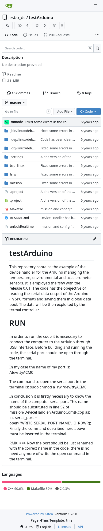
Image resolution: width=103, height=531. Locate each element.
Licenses (64, 526)
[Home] (8, 6)
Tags (84, 93)
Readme (11, 74)
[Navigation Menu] (96, 6)
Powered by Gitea (39, 514)
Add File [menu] (65, 111)
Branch (51, 93)
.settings (16, 157)
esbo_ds (17, 17)
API (80, 526)
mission (16, 183)
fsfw (13, 174)
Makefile (16, 209)
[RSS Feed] (7, 25)
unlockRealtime (22, 226)
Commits (18, 93)
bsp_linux (17, 165)
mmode (17, 122)
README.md (19, 218)
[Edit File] (94, 239)
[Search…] (97, 48)
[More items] (97, 35)
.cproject (16, 191)
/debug (23, 130)
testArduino (41, 17)
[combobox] (27, 111)
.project (16, 200)
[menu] (26, 527)
